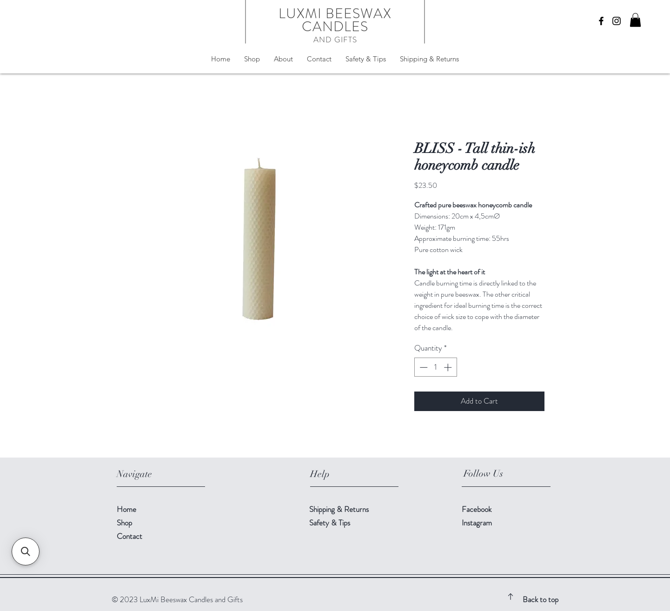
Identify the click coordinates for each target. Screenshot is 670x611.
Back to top (540, 599)
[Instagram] (616, 21)
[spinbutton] (435, 367)
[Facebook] (601, 21)
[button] (635, 20)
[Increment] (449, 367)
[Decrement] (423, 367)
